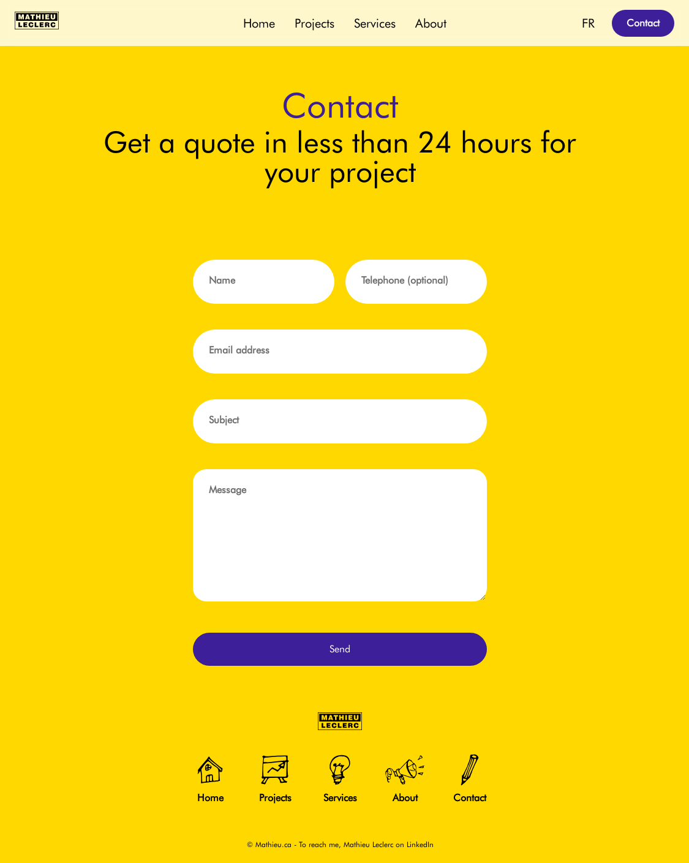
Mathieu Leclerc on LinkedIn (389, 844)
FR (588, 23)
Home (259, 23)
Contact (643, 23)
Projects (314, 23)
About (430, 23)
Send (339, 649)
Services (375, 23)
